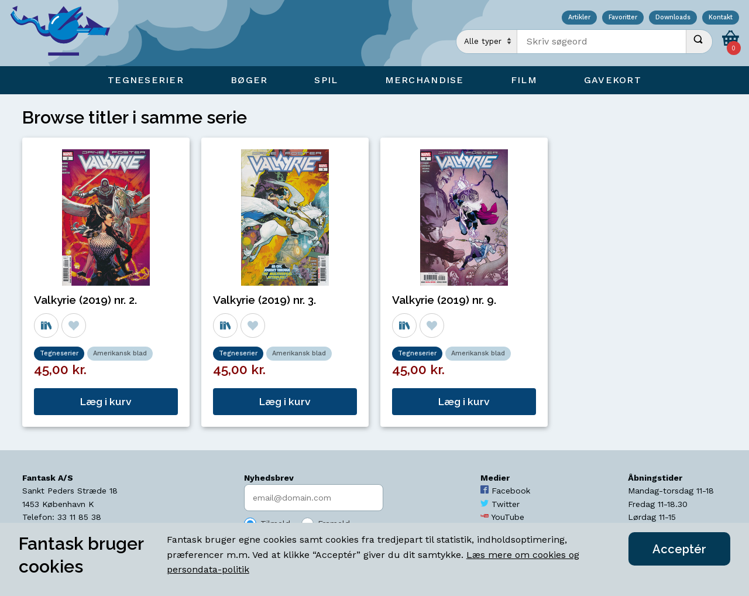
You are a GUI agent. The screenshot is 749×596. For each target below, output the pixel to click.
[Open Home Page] (66, 33)
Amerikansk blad (120, 353)
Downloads (672, 18)
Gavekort (612, 79)
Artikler (579, 18)
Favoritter (623, 18)
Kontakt (721, 18)
